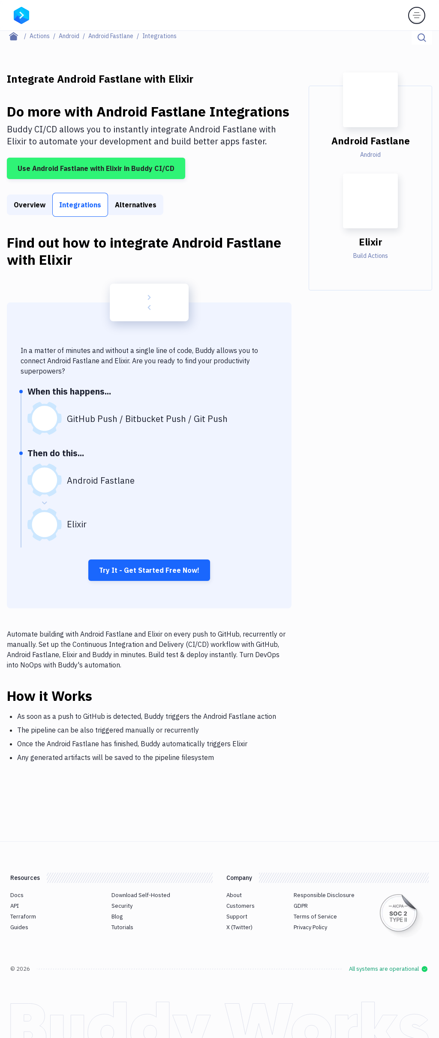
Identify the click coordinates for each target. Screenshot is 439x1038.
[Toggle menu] (416, 15)
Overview (29, 204)
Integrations (80, 204)
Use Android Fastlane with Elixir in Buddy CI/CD (96, 168)
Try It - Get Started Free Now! (149, 570)
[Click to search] (422, 38)
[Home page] (18, 36)
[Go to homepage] (21, 14)
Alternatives (135, 204)
